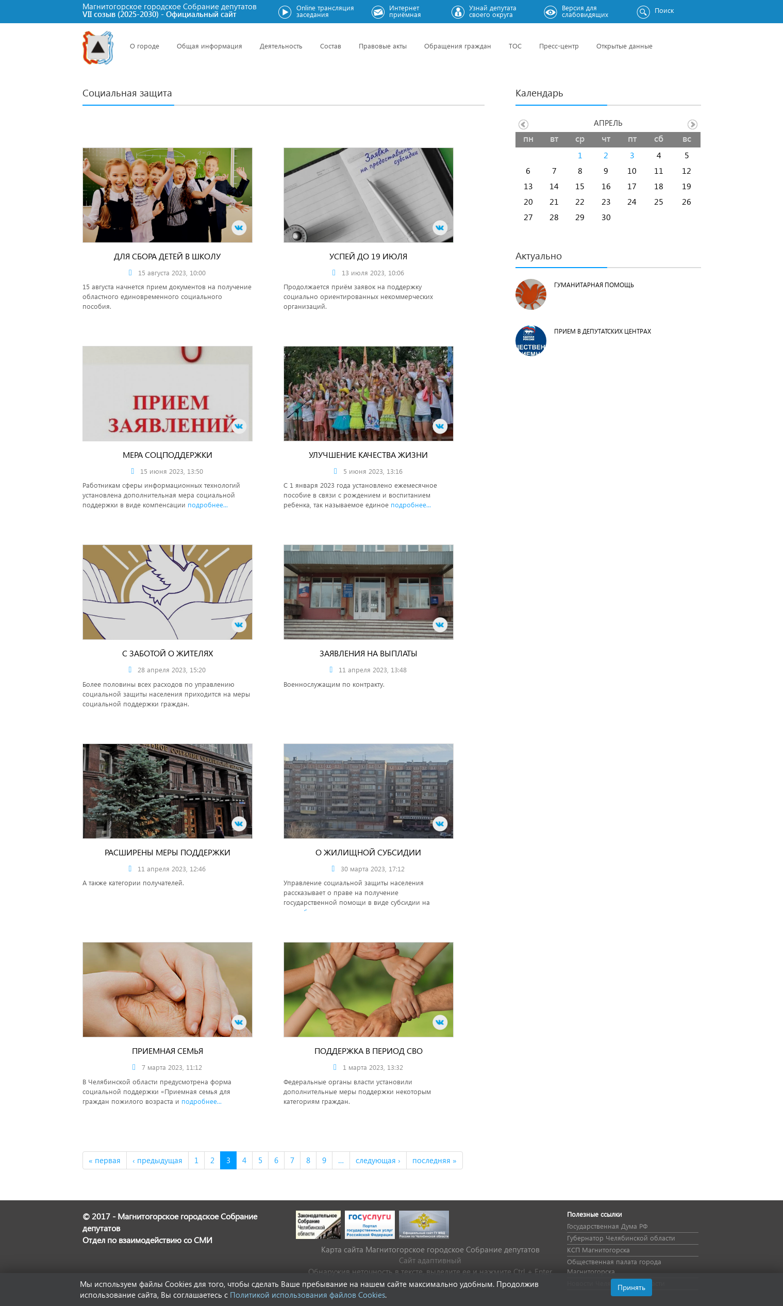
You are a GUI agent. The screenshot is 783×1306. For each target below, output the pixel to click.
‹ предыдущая (157, 1160)
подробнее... (208, 504)
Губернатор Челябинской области (621, 1237)
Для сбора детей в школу (167, 256)
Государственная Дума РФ (607, 1225)
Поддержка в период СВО (368, 1050)
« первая (105, 1160)
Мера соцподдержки (167, 454)
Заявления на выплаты (369, 653)
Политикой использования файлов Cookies (307, 1295)
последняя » (434, 1160)
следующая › (378, 1160)
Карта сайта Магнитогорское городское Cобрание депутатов (430, 1249)
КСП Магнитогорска (598, 1249)
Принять (631, 1287)
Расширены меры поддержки (167, 852)
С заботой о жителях (167, 653)
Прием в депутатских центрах (602, 331)
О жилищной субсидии (368, 852)
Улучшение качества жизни (368, 454)
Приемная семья (167, 1050)
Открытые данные (624, 45)
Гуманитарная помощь (594, 285)
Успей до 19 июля (368, 256)
